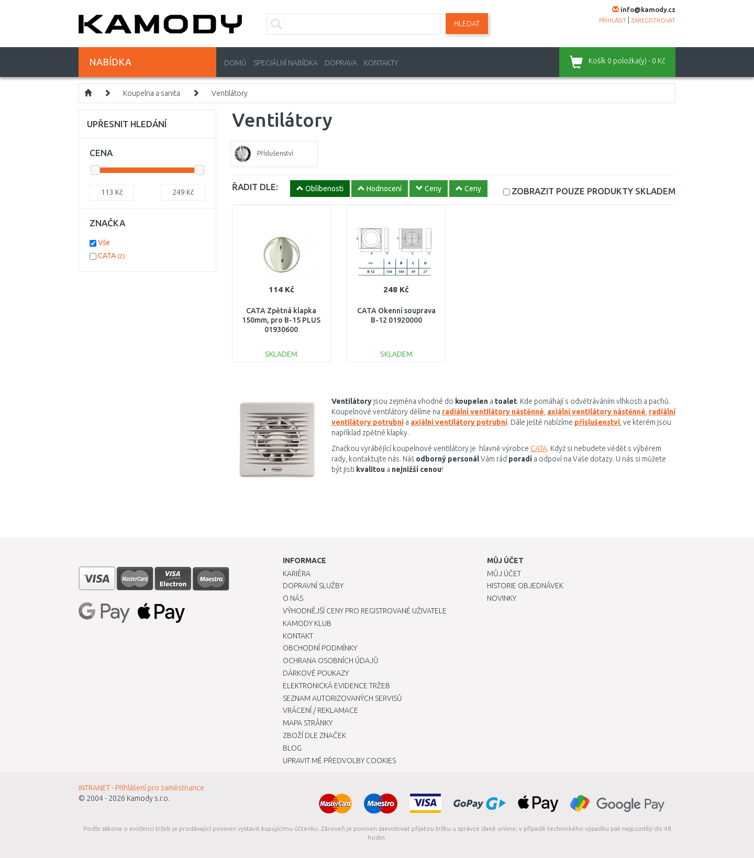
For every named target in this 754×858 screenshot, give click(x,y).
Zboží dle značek (314, 735)
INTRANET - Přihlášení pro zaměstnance (141, 788)
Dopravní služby (313, 585)
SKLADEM (593, 191)
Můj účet (504, 573)
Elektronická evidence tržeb (336, 685)
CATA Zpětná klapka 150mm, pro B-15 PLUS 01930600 (281, 320)
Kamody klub (307, 623)
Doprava (341, 63)
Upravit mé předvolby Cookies (339, 760)
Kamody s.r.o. (148, 798)
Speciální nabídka (285, 63)
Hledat (467, 23)
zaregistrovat (653, 20)
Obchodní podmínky (320, 648)
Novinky (501, 598)
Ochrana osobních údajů (331, 660)
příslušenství (597, 422)
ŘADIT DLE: (255, 187)
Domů (235, 63)
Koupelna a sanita (151, 93)
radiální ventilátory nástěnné (493, 412)
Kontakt (298, 636)
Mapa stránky (307, 723)
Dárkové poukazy (316, 673)
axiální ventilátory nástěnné (596, 412)
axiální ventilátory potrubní (459, 422)
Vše (104, 242)
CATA (538, 448)
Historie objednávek (525, 585)
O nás (293, 598)
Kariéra (297, 573)
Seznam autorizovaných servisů (342, 698)
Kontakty (381, 63)
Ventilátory (230, 93)
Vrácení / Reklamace (320, 710)
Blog (292, 748)
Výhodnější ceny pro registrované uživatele (365, 611)
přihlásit (612, 20)
